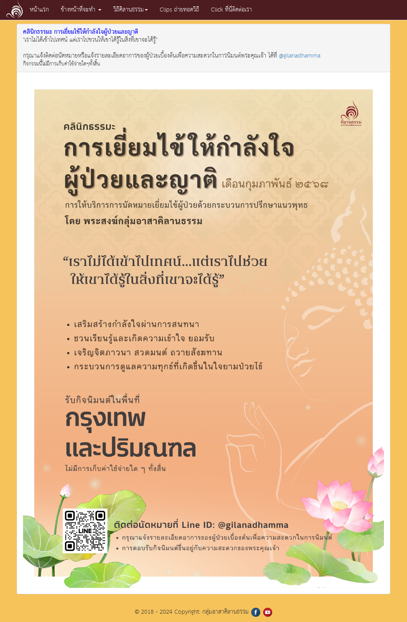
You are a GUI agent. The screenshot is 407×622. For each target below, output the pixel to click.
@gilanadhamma (299, 55)
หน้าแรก (39, 9)
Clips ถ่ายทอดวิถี (179, 9)
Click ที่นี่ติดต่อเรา (231, 9)
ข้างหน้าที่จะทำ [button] (81, 9)
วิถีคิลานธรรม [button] (130, 9)
